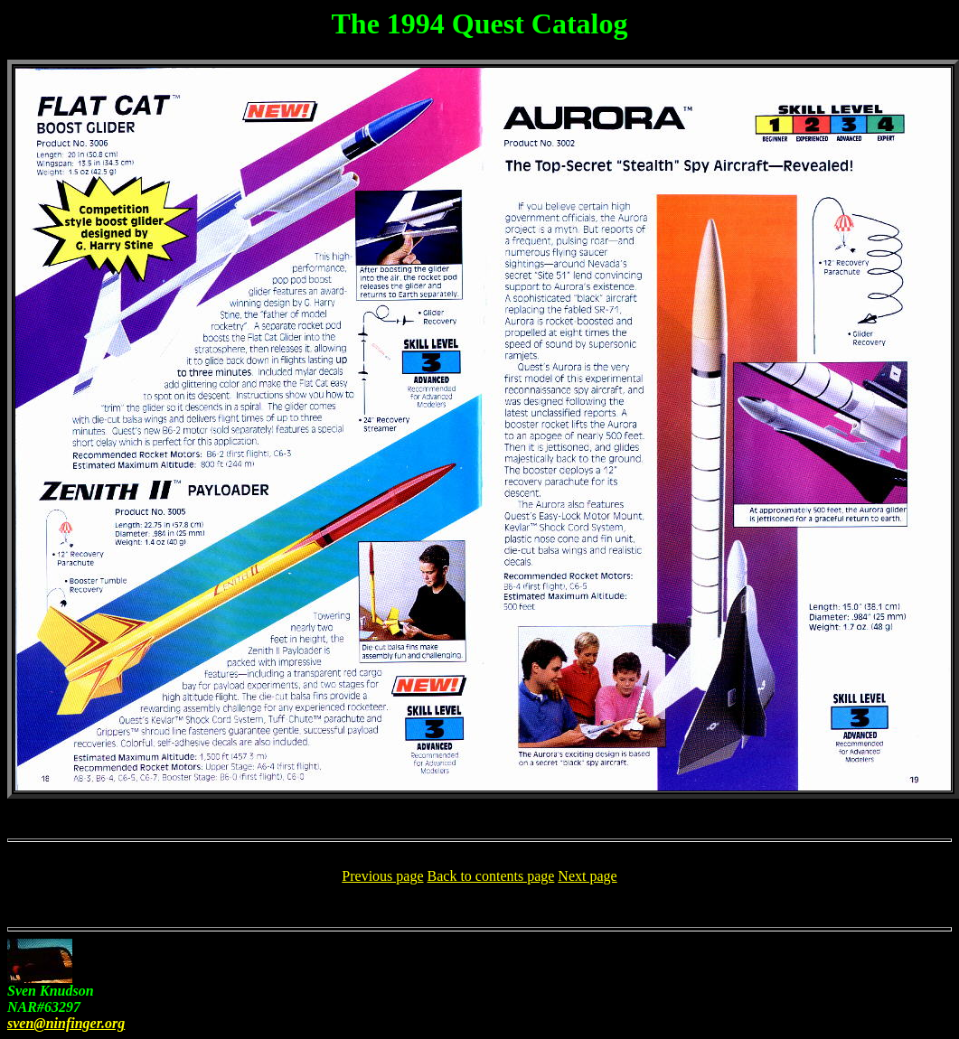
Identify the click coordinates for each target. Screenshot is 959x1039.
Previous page (382, 876)
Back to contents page (491, 876)
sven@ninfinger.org (66, 1023)
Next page (587, 876)
